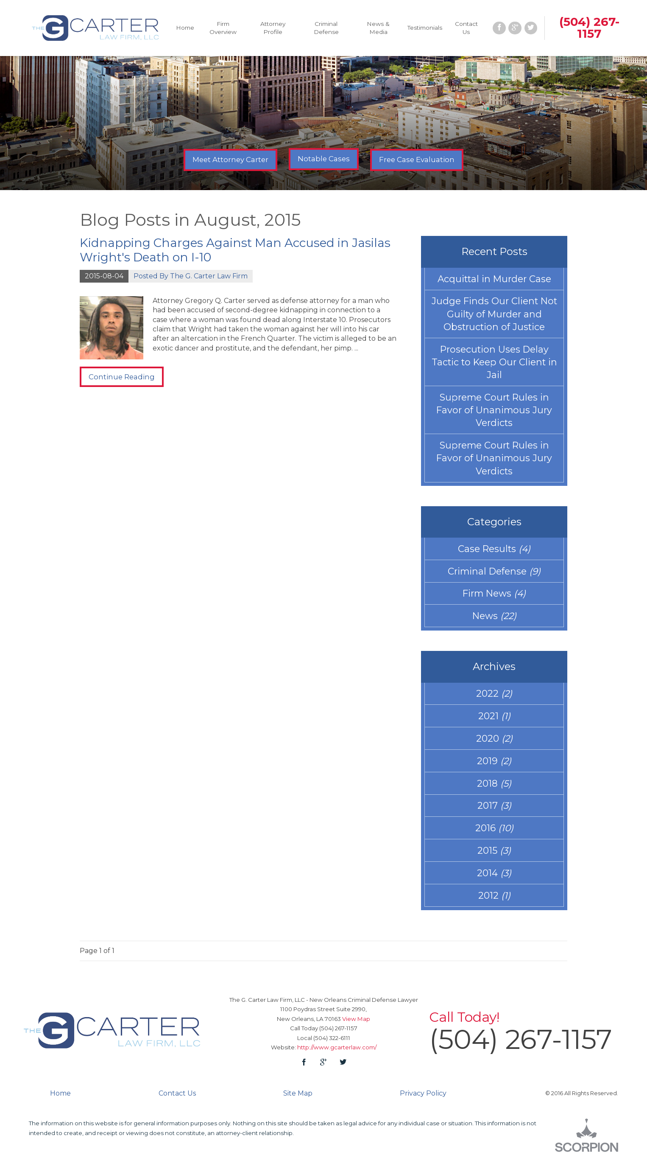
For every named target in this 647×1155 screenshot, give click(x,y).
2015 (494, 850)
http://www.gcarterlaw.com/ (336, 1047)
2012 (494, 895)
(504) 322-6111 (331, 1037)
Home (185, 27)
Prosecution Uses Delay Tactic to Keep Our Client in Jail (494, 362)
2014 (494, 872)
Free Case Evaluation (417, 159)
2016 (494, 827)
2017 (494, 805)
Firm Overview (223, 27)
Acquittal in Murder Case (494, 278)
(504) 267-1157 (589, 27)
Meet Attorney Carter (230, 159)
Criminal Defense (326, 27)
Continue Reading (122, 377)
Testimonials (424, 27)
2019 (494, 760)
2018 (494, 783)
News (494, 615)
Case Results (494, 548)
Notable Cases (324, 158)
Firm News (494, 593)
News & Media (378, 27)
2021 (494, 715)
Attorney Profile (272, 27)
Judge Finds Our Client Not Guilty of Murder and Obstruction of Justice (494, 313)
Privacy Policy (423, 1093)
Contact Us (466, 27)
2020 (494, 738)
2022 (494, 693)
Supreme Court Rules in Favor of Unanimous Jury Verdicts (494, 410)
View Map (356, 1018)
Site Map (297, 1093)
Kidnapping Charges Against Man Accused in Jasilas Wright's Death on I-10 (235, 249)
